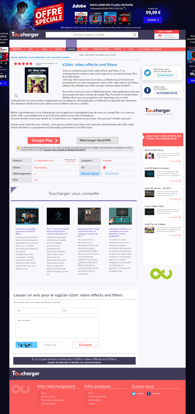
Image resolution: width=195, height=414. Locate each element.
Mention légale (93, 400)
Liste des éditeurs (46, 403)
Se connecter (170, 37)
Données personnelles (96, 396)
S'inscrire (169, 35)
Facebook (156, 394)
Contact (90, 403)
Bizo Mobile (40, 167)
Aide (88, 393)
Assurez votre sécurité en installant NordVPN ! (65, 150)
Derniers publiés (46, 396)
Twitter (140, 394)
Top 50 (42, 393)
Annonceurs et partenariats (50, 400)
